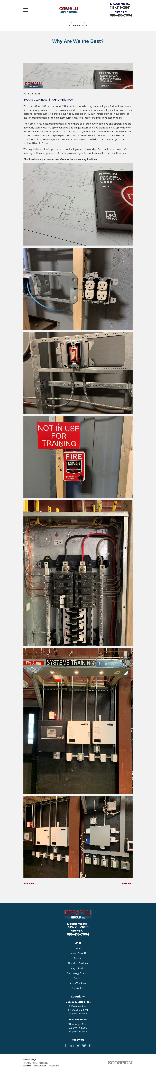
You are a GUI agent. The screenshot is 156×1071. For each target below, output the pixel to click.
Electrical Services (78, 963)
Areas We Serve (78, 983)
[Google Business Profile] (78, 1045)
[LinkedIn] (72, 1045)
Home (78, 948)
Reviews (78, 958)
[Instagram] (84, 1045)
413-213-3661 (119, 7)
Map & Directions (78, 1013)
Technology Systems (78, 973)
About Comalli (78, 953)
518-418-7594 (121, 15)
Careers (78, 978)
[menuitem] (27, 1066)
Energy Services (78, 968)
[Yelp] (90, 1045)
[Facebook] (65, 1045)
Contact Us (78, 988)
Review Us (78, 25)
